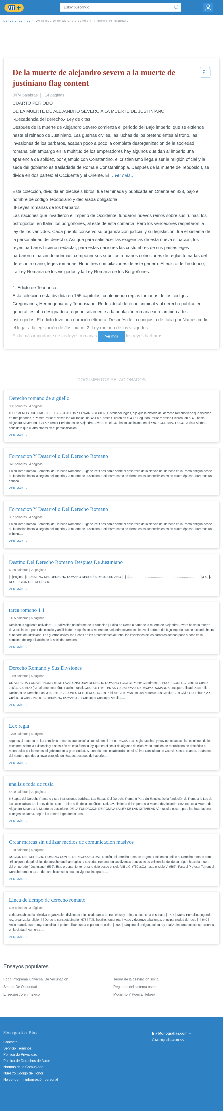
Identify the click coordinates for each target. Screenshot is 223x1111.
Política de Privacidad (20, 1054)
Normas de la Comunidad (23, 1067)
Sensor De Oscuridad (20, 987)
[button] (205, 78)
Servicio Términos (17, 1048)
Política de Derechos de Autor (26, 1061)
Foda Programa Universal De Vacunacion (35, 979)
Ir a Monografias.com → (172, 1033)
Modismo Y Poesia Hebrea (134, 994)
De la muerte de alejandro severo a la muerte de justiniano (82, 20)
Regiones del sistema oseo (134, 987)
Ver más (111, 336)
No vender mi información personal (30, 1079)
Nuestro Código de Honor (23, 1073)
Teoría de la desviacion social (136, 979)
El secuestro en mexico (21, 994)
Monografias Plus (17, 20)
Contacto (10, 1042)
